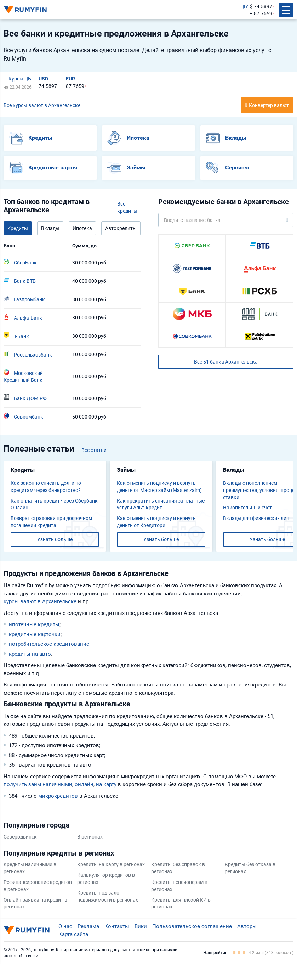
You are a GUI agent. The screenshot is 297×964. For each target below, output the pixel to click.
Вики (141, 926)
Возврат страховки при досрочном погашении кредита (51, 521)
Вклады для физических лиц (256, 518)
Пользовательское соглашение (192, 926)
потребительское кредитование (49, 643)
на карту (106, 784)
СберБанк (20, 262)
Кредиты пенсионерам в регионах (179, 885)
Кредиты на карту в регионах (111, 864)
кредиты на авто (30, 653)
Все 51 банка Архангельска (226, 361)
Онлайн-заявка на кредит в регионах (35, 903)
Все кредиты (127, 207)
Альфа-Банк (23, 317)
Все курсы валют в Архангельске (42, 105)
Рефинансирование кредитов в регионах (38, 885)
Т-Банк (16, 336)
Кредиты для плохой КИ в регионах (181, 903)
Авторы (247, 926)
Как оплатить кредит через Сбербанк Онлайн (54, 504)
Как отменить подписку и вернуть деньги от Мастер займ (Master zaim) (159, 486)
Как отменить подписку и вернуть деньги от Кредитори (156, 521)
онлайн (84, 784)
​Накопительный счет (247, 507)
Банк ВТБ (20, 280)
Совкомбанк (23, 416)
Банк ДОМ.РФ (25, 398)
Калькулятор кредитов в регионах (106, 878)
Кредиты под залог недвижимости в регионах (107, 896)
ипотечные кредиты (34, 624)
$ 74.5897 (261, 6)
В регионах (90, 836)
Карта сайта (73, 933)
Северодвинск (20, 836)
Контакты (116, 926)
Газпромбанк (24, 299)
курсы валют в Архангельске (40, 601)
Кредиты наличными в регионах (30, 868)
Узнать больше (55, 539)
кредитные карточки (35, 634)
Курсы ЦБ (17, 78)
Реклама (88, 926)
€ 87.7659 (261, 13)
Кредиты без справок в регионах (178, 868)
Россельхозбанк (28, 354)
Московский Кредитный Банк (23, 376)
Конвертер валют (269, 105)
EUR (70, 79)
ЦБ (243, 6)
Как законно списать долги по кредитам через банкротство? (46, 486)
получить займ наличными (38, 784)
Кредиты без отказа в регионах (250, 868)
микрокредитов (58, 795)
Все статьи (94, 450)
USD (43, 79)
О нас (65, 926)
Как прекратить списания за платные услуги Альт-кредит (161, 504)
